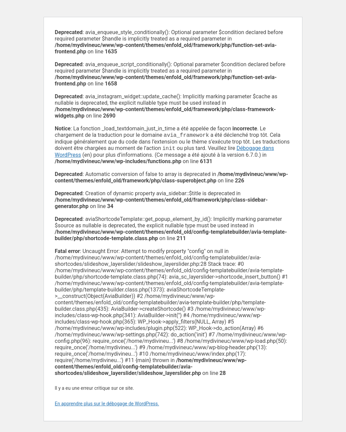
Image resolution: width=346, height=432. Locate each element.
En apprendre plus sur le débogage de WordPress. (107, 405)
